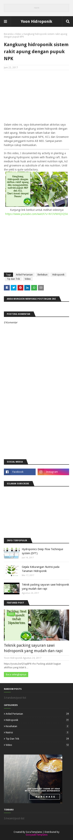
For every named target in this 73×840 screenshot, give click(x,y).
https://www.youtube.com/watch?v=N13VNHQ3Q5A (36, 213)
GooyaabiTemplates (36, 834)
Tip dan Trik (13, 279)
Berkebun (42, 274)
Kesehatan (37, 726)
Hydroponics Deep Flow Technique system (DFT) (42, 551)
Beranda (8, 34)
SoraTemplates (34, 832)
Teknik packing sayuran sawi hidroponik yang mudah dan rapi (45, 586)
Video (18, 34)
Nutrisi (37, 732)
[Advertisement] (36, 98)
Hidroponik (58, 274)
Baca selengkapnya (16, 674)
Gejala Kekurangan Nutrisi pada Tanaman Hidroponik (40, 569)
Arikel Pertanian (24, 274)
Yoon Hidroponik (36, 21)
